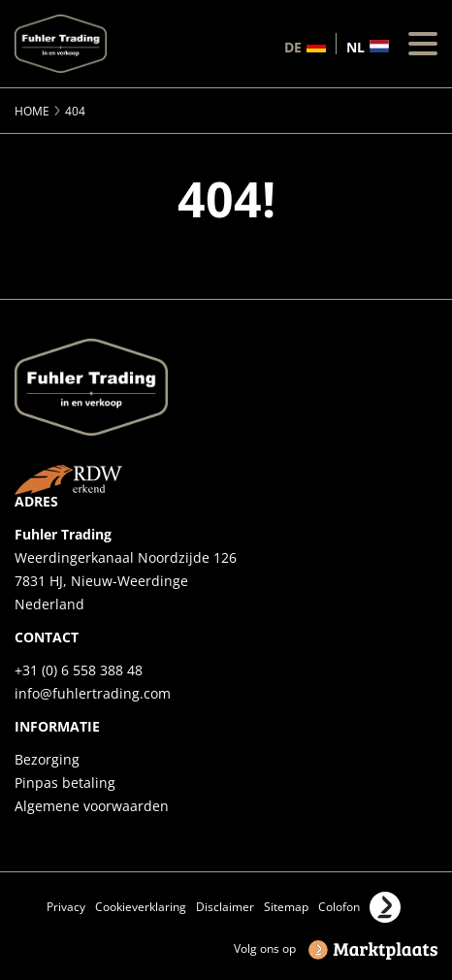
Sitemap (286, 906)
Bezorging (47, 759)
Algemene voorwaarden (92, 806)
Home (32, 111)
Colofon (339, 906)
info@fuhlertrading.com (93, 693)
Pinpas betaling (65, 782)
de (293, 46)
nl (355, 46)
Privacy (66, 906)
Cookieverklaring (140, 906)
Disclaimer (225, 906)
